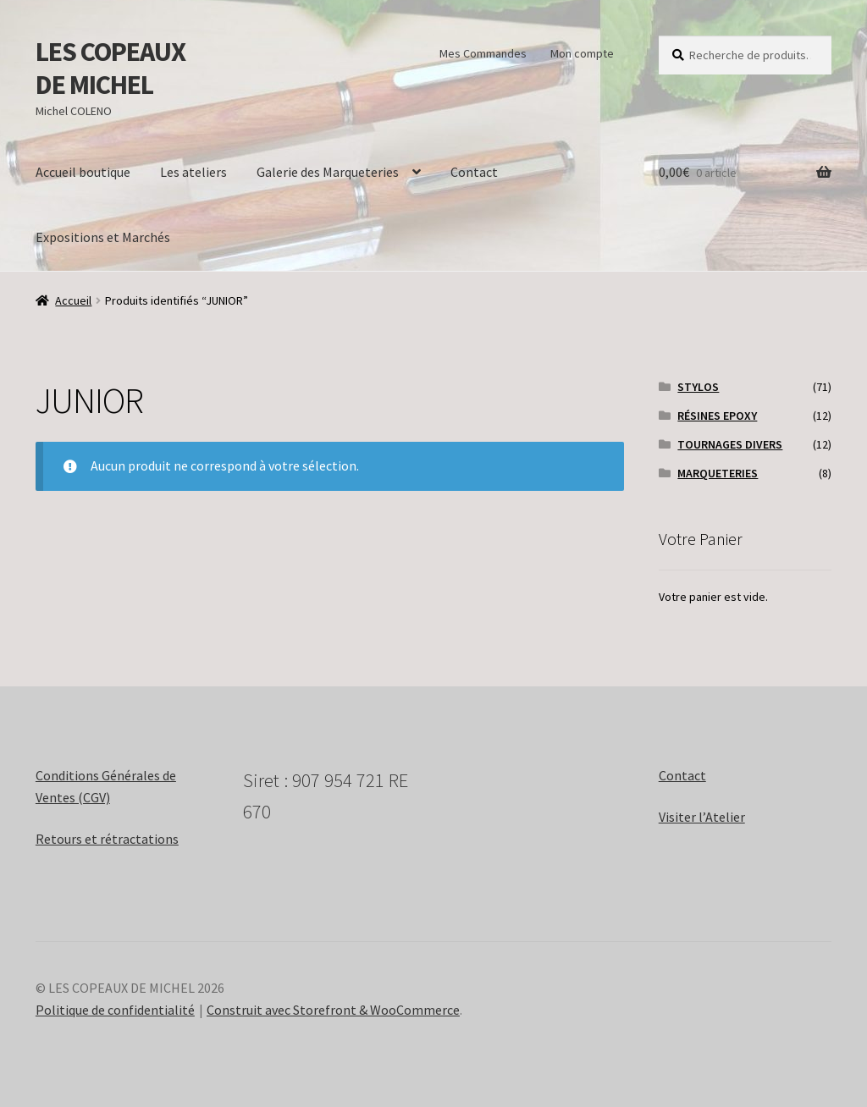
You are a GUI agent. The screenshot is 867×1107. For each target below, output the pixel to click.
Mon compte (582, 53)
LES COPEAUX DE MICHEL (110, 68)
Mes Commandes (483, 53)
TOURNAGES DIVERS (729, 444)
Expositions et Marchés (103, 237)
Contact (474, 171)
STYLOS (698, 386)
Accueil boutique (83, 171)
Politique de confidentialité (115, 1009)
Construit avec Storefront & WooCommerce (333, 1009)
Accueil (73, 300)
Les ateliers (193, 171)
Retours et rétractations (107, 838)
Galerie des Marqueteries (328, 171)
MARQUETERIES (717, 473)
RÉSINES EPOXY (717, 415)
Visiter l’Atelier (702, 816)
